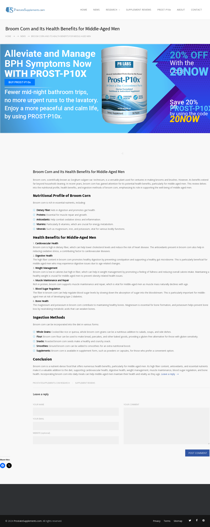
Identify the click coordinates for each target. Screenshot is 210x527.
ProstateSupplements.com (28, 520)
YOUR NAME (38, 404)
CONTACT (196, 9)
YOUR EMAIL (38, 418)
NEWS (96, 9)
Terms (167, 520)
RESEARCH (111, 9)
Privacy (156, 520)
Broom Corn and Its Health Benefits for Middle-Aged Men (79, 171)
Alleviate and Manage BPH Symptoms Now (50, 58)
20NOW (189, 72)
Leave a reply (168, 374)
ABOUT (181, 9)
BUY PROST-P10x (20, 82)
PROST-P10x (164, 9)
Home (8, 36)
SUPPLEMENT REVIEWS (138, 9)
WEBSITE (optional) (41, 433)
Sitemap (178, 520)
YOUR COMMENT (131, 404)
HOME (83, 9)
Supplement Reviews (85, 383)
